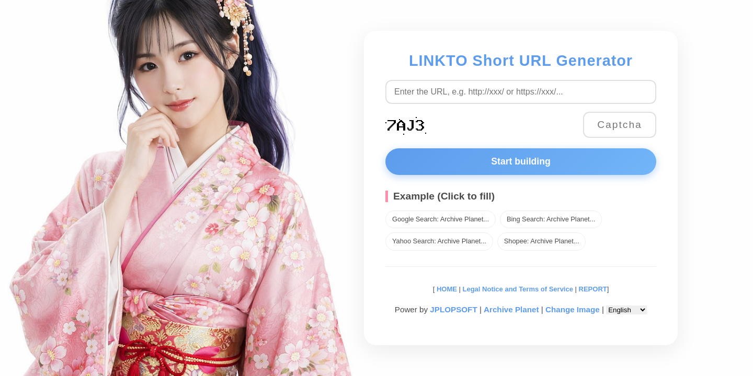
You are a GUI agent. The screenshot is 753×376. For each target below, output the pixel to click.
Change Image (572, 309)
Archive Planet (511, 309)
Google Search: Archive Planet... (440, 219)
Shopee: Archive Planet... (541, 241)
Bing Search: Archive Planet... (551, 219)
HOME (446, 289)
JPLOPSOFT (453, 309)
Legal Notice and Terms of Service (518, 289)
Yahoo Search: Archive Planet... (439, 241)
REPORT (593, 289)
